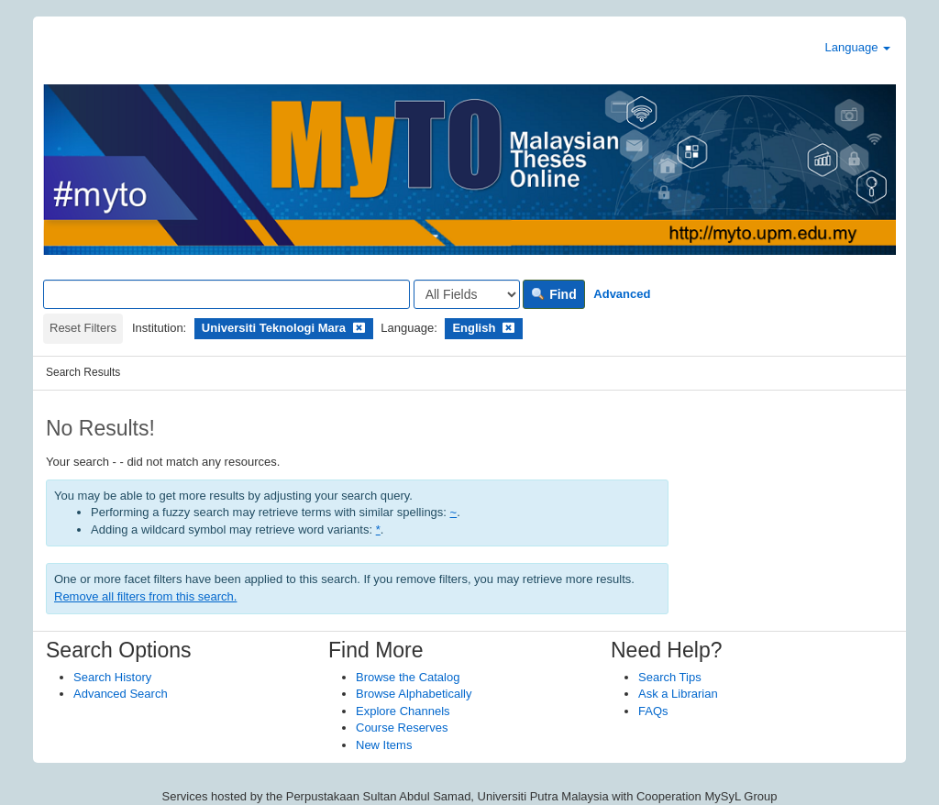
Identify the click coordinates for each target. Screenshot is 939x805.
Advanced (621, 294)
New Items (384, 745)
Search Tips (669, 677)
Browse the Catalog (407, 677)
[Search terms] (226, 294)
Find (553, 294)
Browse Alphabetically (413, 693)
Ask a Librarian (678, 693)
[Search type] (467, 294)
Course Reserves (401, 727)
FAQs (653, 711)
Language (857, 47)
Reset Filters (83, 328)
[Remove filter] (359, 328)
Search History (112, 677)
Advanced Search (120, 693)
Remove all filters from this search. (145, 596)
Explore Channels (403, 711)
